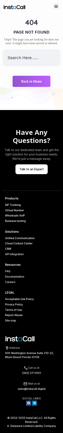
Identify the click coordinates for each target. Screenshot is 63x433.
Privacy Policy (14, 304)
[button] (56, 6)
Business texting (15, 221)
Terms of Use (13, 310)
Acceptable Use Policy (19, 299)
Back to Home (31, 81)
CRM (8, 248)
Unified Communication (20, 238)
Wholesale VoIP (15, 215)
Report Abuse (14, 315)
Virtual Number (14, 210)
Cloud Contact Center (19, 243)
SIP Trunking (13, 205)
